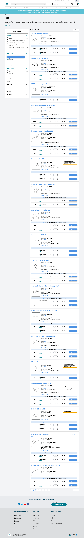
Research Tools (18, 513)
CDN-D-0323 (49, 237)
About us (7, 0)
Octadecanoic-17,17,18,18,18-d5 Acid (44, 311)
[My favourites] (72, 4)
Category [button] (17, 35)
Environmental (18, 518)
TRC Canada (35, 526)
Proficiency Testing (18, 523)
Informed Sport (35, 524)
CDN (45, 37)
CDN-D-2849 (49, 467)
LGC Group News (36, 515)
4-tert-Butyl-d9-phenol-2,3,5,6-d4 (43, 184)
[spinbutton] (55, 49)
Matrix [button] (17, 88)
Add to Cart (73, 48)
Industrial (17, 521)
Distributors (53, 518)
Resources (17, 0)
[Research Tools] (14, 514)
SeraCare (34, 520)
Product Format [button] (17, 68)
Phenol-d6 (34, 362)
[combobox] (28, 4)
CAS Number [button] (17, 94)
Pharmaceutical (18, 515)
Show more (18, 51)
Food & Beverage (18, 516)
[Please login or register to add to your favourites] (50, 49)
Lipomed (34, 528)
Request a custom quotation (56, 523)
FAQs (52, 517)
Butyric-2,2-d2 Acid (38, 409)
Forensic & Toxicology (19, 520)
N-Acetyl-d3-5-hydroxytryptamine (43, 105)
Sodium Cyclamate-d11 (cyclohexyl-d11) (45, 286)
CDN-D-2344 (49, 438)
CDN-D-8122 (49, 338)
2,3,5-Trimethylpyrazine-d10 (41, 210)
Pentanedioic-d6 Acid (38, 159)
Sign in (44, 45)
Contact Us (53, 515)
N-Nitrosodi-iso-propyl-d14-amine (43, 336)
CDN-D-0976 (49, 411)
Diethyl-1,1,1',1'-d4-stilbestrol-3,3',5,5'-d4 (45, 465)
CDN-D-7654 (49, 107)
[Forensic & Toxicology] (14, 520)
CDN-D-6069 (49, 186)
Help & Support (23, 0)
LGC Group (35, 513)
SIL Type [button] (17, 91)
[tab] (17, 35)
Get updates (58, 504)
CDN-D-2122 (49, 60)
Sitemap (52, 521)
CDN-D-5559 (49, 133)
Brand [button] (17, 75)
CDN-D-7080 (49, 385)
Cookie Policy (55, 534)
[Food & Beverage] (14, 517)
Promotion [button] (17, 84)
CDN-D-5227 (49, 161)
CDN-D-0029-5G (50, 364)
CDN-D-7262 (49, 288)
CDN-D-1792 (49, 262)
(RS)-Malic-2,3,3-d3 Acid (39, 58)
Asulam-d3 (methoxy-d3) (40, 33)
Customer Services (54, 513)
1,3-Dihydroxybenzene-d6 (40, 260)
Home (6, 14)
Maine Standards (36, 518)
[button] (57, 49)
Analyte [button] (17, 81)
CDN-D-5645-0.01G (51, 86)
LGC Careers (35, 517)
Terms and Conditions (40, 534)
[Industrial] (14, 521)
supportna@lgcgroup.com (69, 0)
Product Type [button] (17, 53)
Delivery (52, 520)
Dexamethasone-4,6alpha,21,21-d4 (43, 131)
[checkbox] (7, 38)
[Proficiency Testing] (14, 523)
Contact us (30, 0)
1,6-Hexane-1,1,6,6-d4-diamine (42, 235)
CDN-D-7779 (49, 212)
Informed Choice (36, 523)
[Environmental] (14, 518)
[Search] (44, 4)
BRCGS (34, 521)
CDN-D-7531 (49, 35)
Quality (12, 0)
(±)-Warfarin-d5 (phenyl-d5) (41, 383)
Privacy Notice (48, 534)
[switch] (10, 59)
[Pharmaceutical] (14, 515)
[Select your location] (77, 1)
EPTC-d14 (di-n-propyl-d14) (40, 84)
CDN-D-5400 (49, 313)
